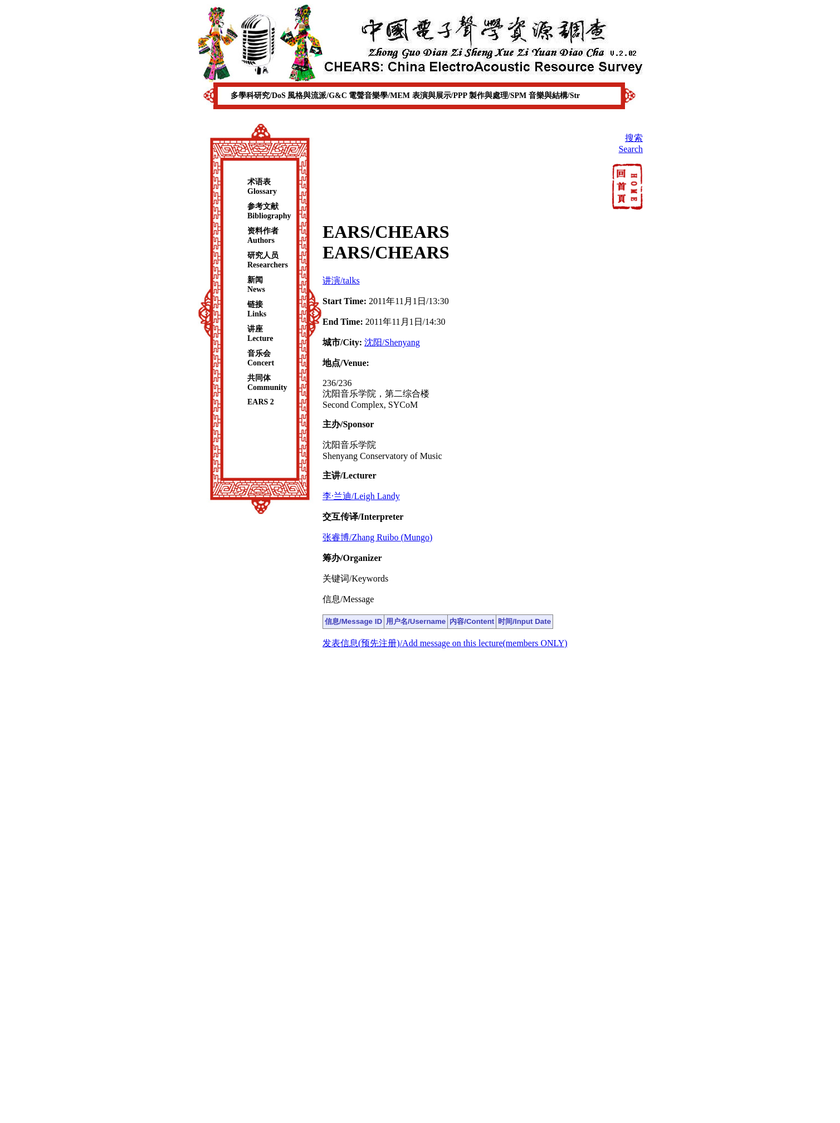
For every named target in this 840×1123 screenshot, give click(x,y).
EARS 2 (260, 402)
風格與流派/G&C (318, 95)
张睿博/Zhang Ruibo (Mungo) (377, 537)
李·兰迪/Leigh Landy (361, 496)
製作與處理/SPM (499, 95)
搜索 (634, 138)
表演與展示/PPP (440, 95)
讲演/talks (341, 280)
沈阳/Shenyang (392, 342)
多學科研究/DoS (259, 95)
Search (630, 149)
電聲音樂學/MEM (380, 95)
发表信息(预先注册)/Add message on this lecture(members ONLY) (445, 643)
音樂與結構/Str (554, 95)
